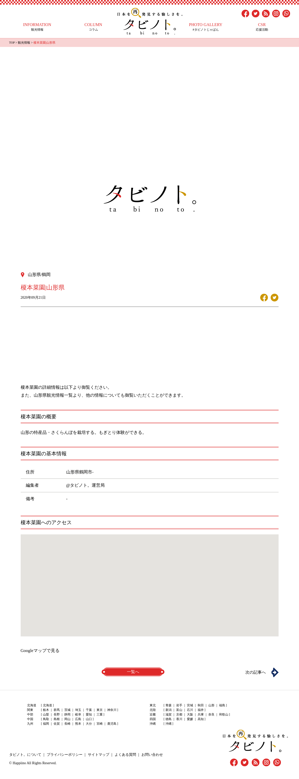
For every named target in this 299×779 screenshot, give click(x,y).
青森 (168, 705)
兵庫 (201, 714)
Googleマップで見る (40, 650)
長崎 (67, 723)
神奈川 (111, 710)
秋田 (201, 705)
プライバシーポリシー (64, 755)
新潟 (168, 710)
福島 (222, 705)
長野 (57, 714)
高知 (201, 719)
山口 (89, 719)
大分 (89, 723)
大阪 (190, 714)
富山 (179, 710)
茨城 (67, 710)
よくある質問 (125, 755)
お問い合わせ (152, 755)
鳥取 (46, 719)
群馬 (57, 710)
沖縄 (168, 723)
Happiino (19, 763)
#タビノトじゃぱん (206, 26)
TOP (12, 42)
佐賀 (57, 723)
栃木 (46, 710)
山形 (211, 705)
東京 (100, 710)
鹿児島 (111, 723)
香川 (179, 719)
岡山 (67, 719)
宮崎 (100, 723)
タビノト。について (25, 755)
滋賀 (168, 714)
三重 (100, 714)
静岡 (67, 714)
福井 (201, 710)
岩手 (179, 705)
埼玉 (78, 710)
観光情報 (37, 26)
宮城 (190, 705)
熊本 (78, 723)
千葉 (89, 710)
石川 (190, 710)
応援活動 (262, 26)
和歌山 (223, 714)
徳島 (168, 719)
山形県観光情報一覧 (53, 395)
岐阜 (78, 714)
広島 (78, 719)
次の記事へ (255, 672)
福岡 (46, 723)
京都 (179, 714)
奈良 (211, 714)
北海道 (47, 705)
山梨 (46, 714)
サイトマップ (98, 755)
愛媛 (190, 719)
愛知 (89, 714)
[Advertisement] (149, 85)
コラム (93, 26)
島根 (57, 719)
